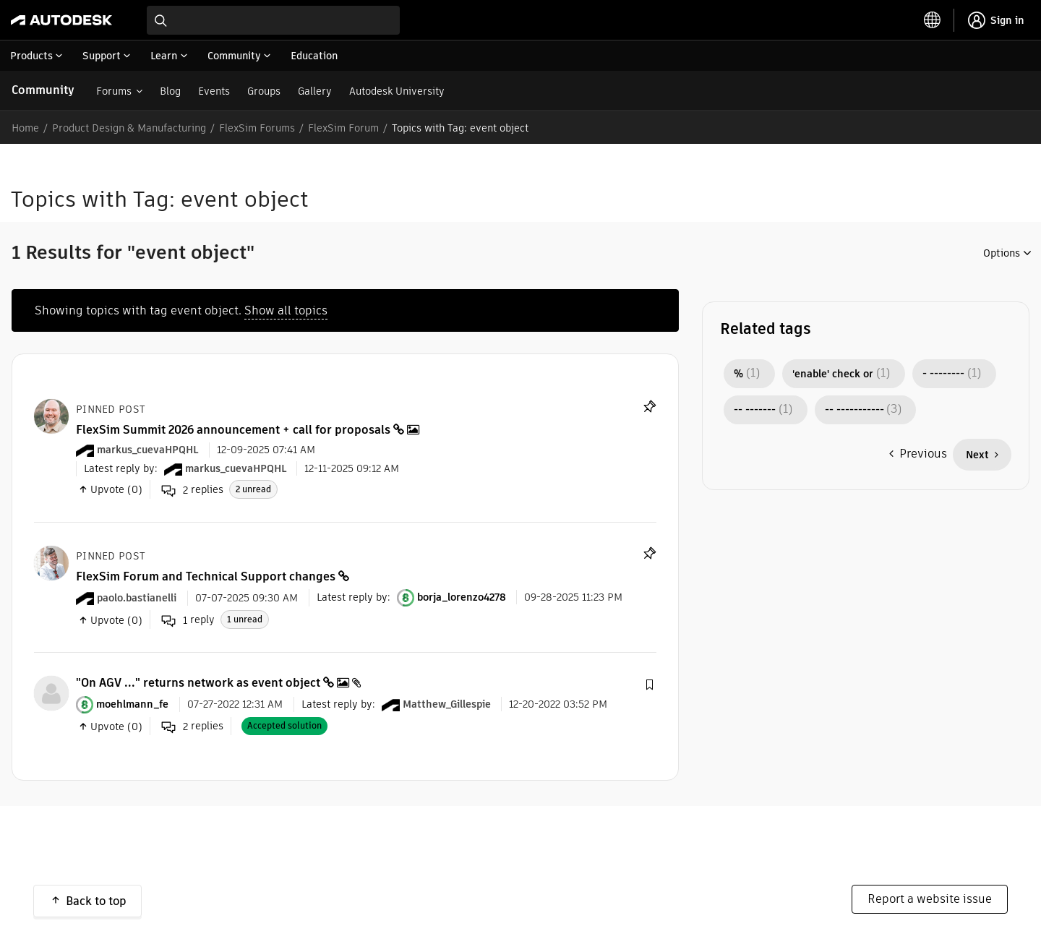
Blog (170, 91)
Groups (263, 91)
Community (43, 90)
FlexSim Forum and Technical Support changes (205, 576)
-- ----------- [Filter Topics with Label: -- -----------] (854, 410)
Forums (114, 91)
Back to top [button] (96, 901)
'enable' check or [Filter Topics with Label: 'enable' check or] (832, 373)
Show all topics (285, 310)
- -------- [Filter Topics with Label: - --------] (943, 373)
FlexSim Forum (343, 128)
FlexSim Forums (257, 128)
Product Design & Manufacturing (129, 128)
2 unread (253, 489)
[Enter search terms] (273, 20)
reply (188, 620)
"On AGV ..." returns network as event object (198, 682)
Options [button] (1001, 253)
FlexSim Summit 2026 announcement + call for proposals (233, 429)
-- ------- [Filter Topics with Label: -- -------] (755, 410)
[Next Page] (982, 455)
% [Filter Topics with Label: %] (738, 373)
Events (214, 91)
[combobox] (273, 20)
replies (192, 490)
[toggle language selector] (932, 20)
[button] (649, 685)
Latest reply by (119, 468)
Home (25, 128)
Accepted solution (284, 725)
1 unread (244, 619)
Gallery (315, 91)
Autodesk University (397, 91)
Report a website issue (930, 899)
